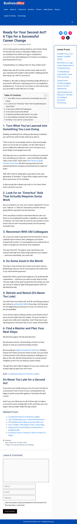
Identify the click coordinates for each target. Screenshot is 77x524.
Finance (39, 9)
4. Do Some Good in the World (17, 112)
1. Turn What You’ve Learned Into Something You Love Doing (26, 99)
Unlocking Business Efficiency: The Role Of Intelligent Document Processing (64, 97)
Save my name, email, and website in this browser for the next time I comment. (25, 503)
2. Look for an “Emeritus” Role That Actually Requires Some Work (26, 105)
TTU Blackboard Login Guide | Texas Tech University (64, 74)
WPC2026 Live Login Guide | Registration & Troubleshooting (65, 65)
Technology (22, 16)
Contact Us (22, 9)
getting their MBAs (21, 304)
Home (6, 9)
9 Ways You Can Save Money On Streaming (19, 445)
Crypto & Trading (10, 16)
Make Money (48, 9)
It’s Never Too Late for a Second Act (19, 120)
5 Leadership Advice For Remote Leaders (24, 374)
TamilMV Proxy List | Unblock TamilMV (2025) (65, 56)
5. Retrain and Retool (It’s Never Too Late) (21, 114)
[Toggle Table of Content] (44, 95)
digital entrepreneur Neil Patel (27, 350)
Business (31, 9)
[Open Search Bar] (72, 22)
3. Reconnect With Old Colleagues (18, 109)
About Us (13, 9)
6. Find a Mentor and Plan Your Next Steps (21, 117)
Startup (57, 9)
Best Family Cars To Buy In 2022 (16, 442)
